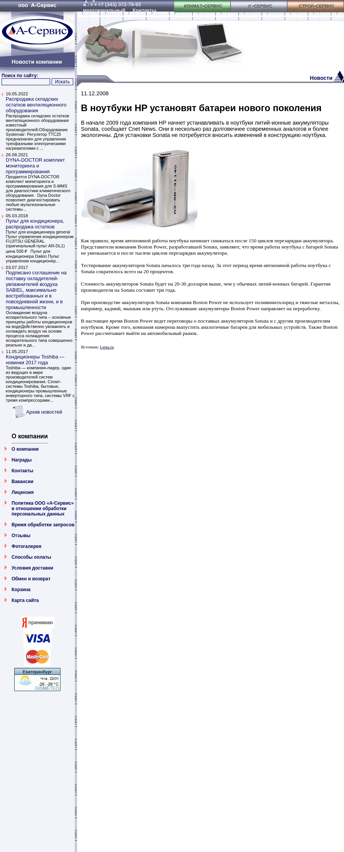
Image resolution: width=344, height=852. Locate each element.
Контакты (23, 470)
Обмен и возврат (31, 579)
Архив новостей (44, 412)
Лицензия (23, 492)
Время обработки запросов (43, 524)
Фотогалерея (26, 546)
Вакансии (23, 481)
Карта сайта (25, 600)
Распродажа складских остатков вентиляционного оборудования (36, 104)
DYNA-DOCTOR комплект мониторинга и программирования (35, 165)
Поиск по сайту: (20, 75)
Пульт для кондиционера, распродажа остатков (35, 224)
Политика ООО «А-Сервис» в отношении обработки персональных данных (43, 508)
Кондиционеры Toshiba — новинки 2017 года (35, 359)
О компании (25, 449)
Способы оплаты (31, 557)
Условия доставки (32, 568)
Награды (22, 460)
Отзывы (21, 535)
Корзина (21, 589)
